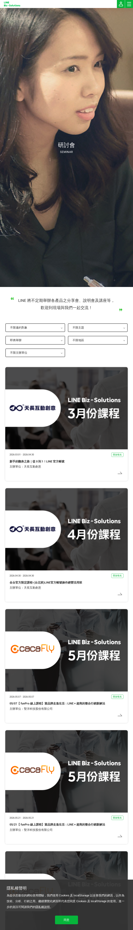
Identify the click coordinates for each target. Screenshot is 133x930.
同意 (66, 920)
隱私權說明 (42, 907)
